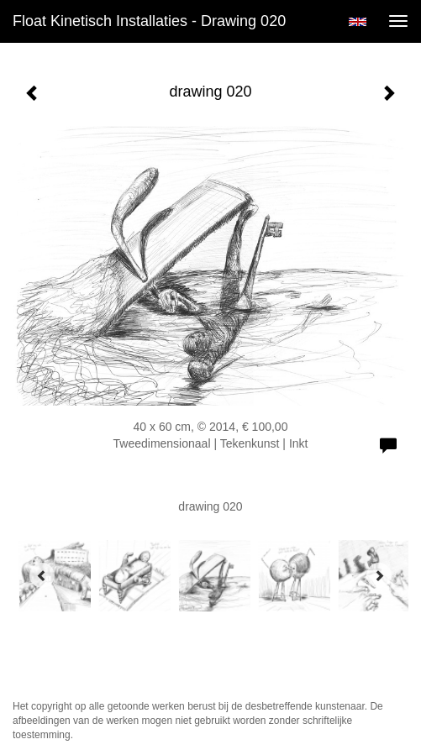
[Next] (379, 575)
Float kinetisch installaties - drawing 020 (149, 21)
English (357, 22)
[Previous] (42, 575)
